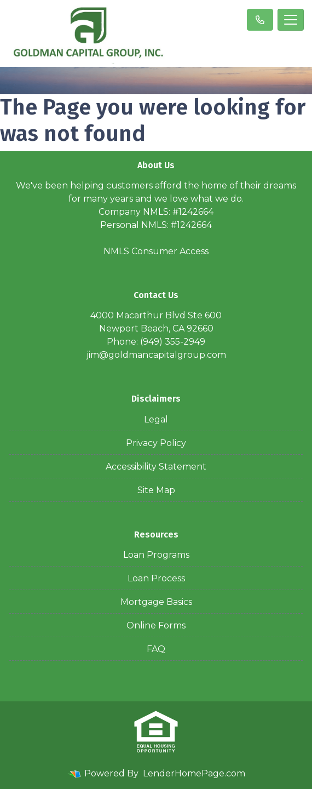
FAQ (156, 649)
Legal (156, 419)
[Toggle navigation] (291, 20)
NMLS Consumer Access (156, 251)
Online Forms (156, 625)
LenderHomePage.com (194, 773)
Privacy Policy (156, 443)
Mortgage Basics (156, 602)
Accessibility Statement (156, 466)
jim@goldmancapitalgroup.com (156, 355)
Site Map (156, 490)
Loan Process (156, 578)
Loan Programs (156, 555)
